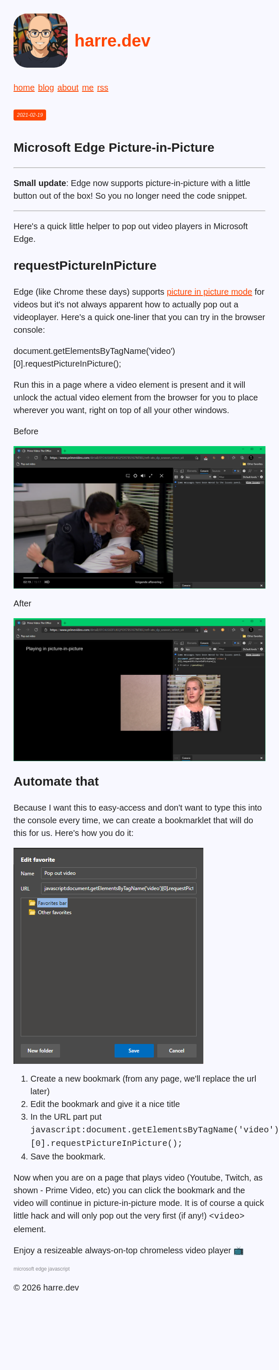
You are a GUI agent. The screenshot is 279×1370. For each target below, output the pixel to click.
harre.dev (112, 40)
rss (103, 87)
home (24, 87)
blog (46, 87)
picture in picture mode (209, 291)
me (88, 87)
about (68, 87)
